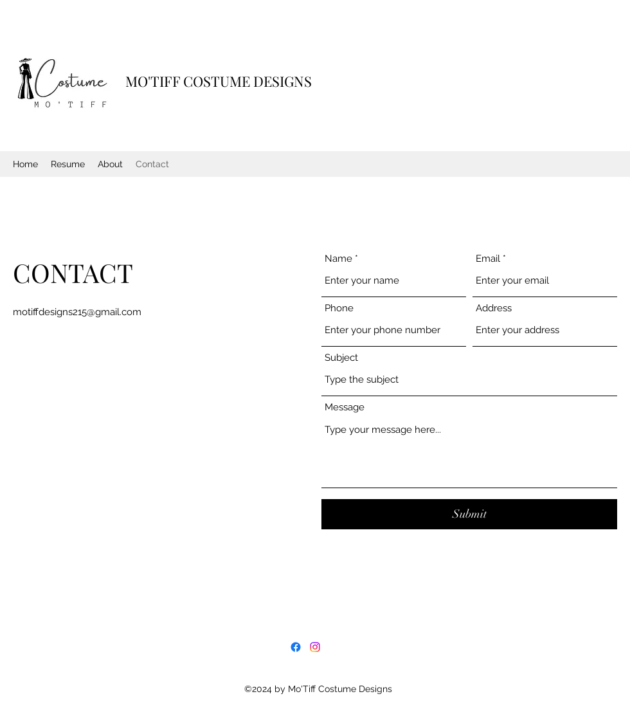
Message (344, 407)
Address (494, 308)
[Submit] (469, 514)
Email (488, 259)
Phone (339, 308)
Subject (341, 358)
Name (338, 259)
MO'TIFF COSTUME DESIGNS (218, 81)
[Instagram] (315, 647)
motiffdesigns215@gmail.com (77, 312)
